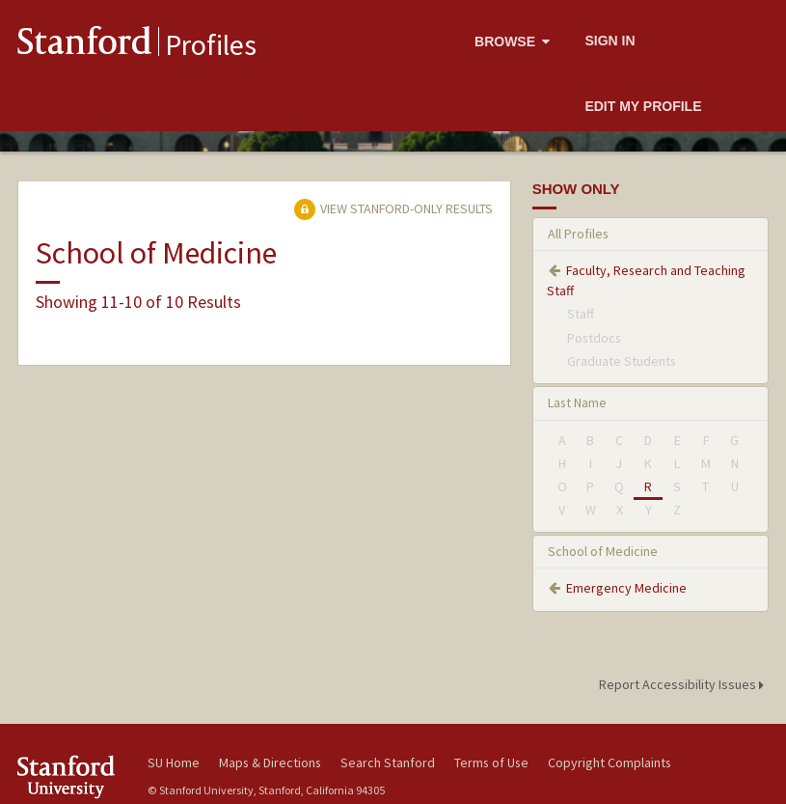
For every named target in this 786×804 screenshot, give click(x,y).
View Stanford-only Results (393, 208)
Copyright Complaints (609, 762)
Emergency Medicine (626, 587)
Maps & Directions (270, 762)
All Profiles (578, 233)
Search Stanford (387, 762)
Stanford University (70, 776)
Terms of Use (491, 762)
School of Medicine (603, 551)
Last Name (577, 402)
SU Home (174, 762)
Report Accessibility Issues (684, 684)
